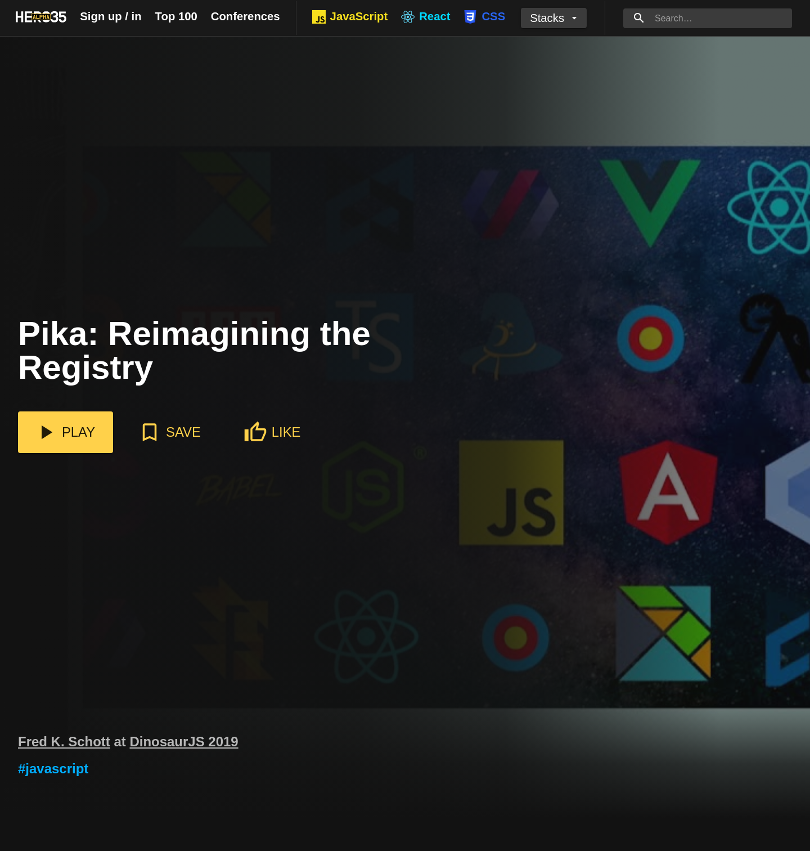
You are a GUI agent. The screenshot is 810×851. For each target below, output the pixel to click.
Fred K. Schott (64, 741)
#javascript (53, 768)
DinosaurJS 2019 (183, 741)
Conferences (245, 16)
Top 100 (176, 16)
